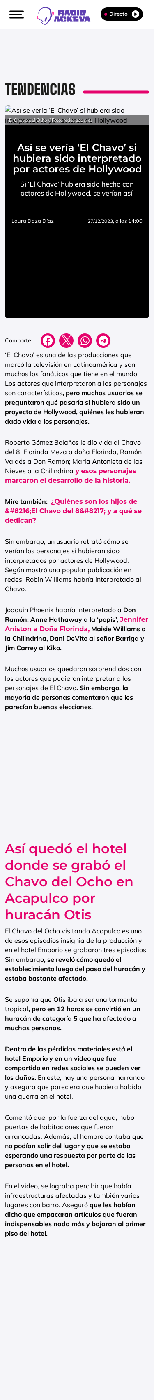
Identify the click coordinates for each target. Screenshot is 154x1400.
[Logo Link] (68, 15)
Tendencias (40, 89)
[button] (15, 14)
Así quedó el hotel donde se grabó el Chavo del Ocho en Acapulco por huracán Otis (69, 948)
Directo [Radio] (121, 14)
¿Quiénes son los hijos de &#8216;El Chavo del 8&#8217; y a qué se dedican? (73, 577)
